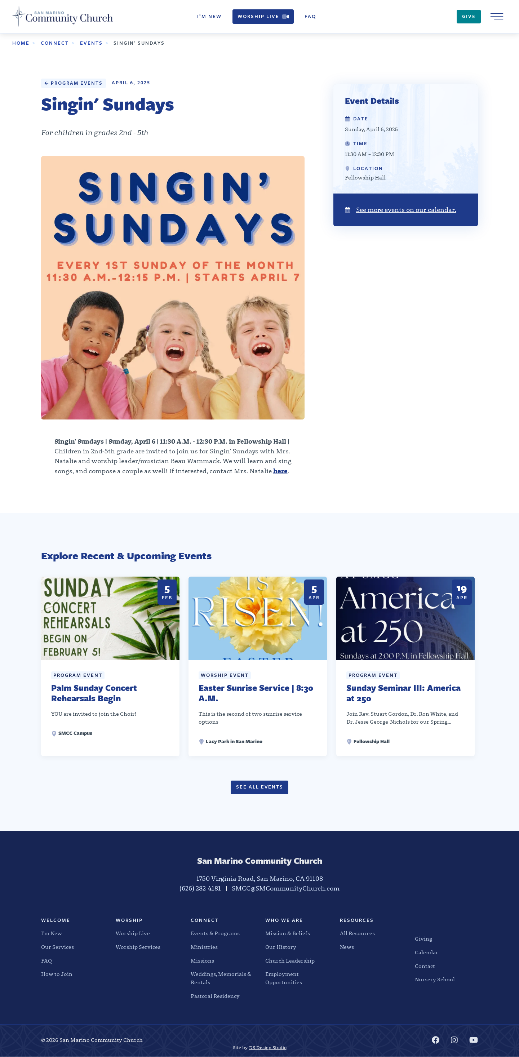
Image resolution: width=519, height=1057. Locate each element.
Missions (202, 961)
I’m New (209, 16)
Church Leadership (290, 961)
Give (469, 16)
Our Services (57, 947)
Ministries (204, 947)
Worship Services (138, 947)
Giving (423, 939)
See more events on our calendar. (400, 210)
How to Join (56, 974)
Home (21, 43)
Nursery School (435, 980)
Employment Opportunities (283, 979)
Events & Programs (215, 933)
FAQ (310, 16)
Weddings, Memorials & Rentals (221, 979)
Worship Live (263, 16)
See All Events (259, 787)
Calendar (426, 952)
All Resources (357, 933)
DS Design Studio (268, 1047)
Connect (55, 43)
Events (91, 43)
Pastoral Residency (215, 996)
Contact (425, 966)
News (347, 947)
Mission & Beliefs (287, 933)
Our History (280, 947)
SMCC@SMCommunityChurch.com (286, 888)
